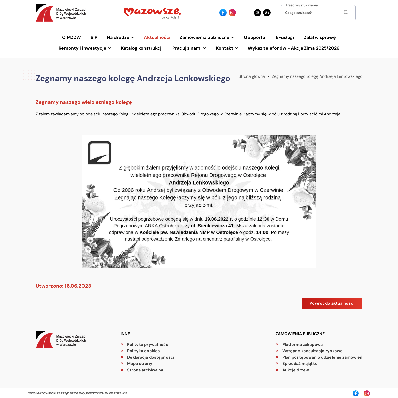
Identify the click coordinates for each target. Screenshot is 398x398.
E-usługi (284, 37)
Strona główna (252, 75)
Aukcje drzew (295, 368)
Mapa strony (139, 362)
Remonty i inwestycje (84, 47)
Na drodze (119, 37)
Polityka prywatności (148, 343)
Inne (125, 332)
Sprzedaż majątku (300, 362)
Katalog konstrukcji (142, 47)
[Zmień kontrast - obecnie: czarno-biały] (257, 13)
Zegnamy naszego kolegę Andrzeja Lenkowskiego (317, 75)
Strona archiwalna (145, 368)
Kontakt (224, 47)
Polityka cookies (143, 349)
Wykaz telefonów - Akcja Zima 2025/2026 (292, 47)
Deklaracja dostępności (150, 356)
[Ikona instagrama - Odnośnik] (232, 13)
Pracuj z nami (187, 47)
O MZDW (73, 37)
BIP (95, 37)
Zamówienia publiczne (204, 37)
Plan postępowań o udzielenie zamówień (322, 356)
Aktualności (158, 37)
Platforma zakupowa (302, 343)
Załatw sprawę (318, 37)
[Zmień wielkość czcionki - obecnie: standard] (267, 13)
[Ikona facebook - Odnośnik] (223, 13)
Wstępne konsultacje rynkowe (312, 349)
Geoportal (254, 37)
